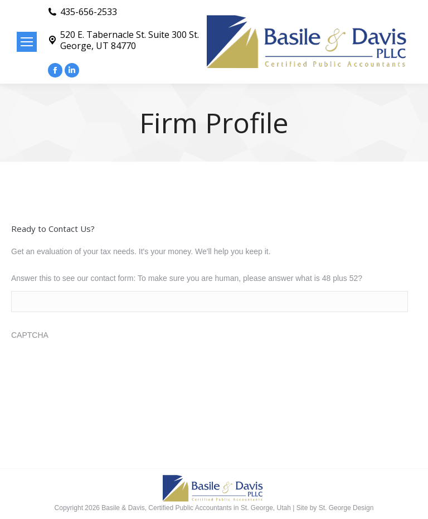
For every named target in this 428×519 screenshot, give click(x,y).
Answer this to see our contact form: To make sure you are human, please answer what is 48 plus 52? (186, 278)
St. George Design (346, 508)
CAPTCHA (29, 335)
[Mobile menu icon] (27, 42)
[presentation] (96, 369)
